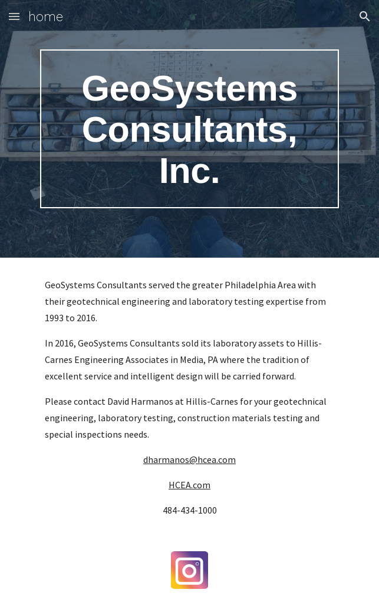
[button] (14, 16)
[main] (189, 128)
